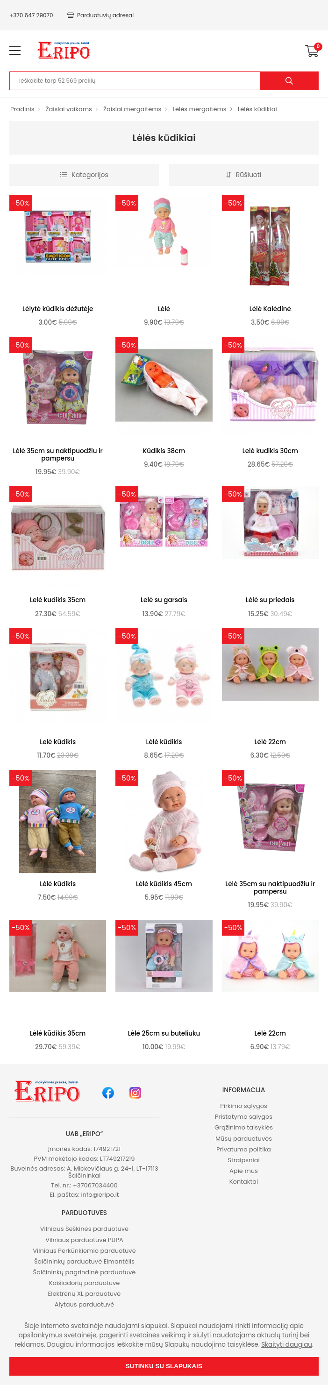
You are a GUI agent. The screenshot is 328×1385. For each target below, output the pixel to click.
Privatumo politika (243, 1149)
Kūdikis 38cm (164, 451)
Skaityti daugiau (286, 1344)
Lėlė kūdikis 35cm (58, 1033)
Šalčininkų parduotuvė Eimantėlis (84, 1261)
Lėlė (164, 309)
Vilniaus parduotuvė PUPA (84, 1240)
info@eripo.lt (100, 1194)
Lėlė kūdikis (164, 742)
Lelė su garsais (164, 600)
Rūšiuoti (244, 174)
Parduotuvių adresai (100, 15)
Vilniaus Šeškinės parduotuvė (84, 1228)
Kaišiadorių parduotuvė (84, 1282)
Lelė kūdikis (58, 742)
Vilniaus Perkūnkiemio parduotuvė (84, 1250)
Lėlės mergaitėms (199, 109)
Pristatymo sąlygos (243, 1116)
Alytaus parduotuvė (84, 1304)
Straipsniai (243, 1160)
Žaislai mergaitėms (132, 109)
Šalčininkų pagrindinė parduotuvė (84, 1272)
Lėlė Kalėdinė (270, 309)
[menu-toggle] (15, 51)
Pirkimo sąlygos (243, 1105)
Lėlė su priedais (270, 600)
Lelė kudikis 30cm (270, 451)
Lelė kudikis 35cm (58, 600)
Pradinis (22, 109)
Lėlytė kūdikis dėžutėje (57, 309)
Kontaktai (243, 1181)
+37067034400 (95, 1185)
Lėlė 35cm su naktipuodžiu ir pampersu (58, 455)
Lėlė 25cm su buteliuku (164, 1033)
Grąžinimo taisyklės (243, 1127)
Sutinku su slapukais (164, 1366)
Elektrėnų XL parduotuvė (84, 1293)
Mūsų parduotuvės (243, 1138)
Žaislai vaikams (68, 109)
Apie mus (243, 1170)
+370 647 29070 (31, 15)
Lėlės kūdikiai (257, 109)
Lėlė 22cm (270, 742)
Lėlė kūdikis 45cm (164, 884)
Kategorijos (84, 174)
